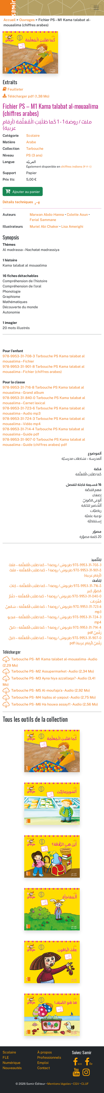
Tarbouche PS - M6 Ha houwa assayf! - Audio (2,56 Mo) (50, 704)
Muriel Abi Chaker (44, 226)
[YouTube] (76, 1075)
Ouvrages (27, 20)
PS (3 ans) (34, 155)
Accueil (9, 20)
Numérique (11, 1063)
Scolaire (33, 136)
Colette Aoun (77, 215)
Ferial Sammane (43, 220)
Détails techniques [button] (18, 202)
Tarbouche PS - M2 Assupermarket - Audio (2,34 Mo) (48, 671)
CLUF (85, 1083)
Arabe (31, 142)
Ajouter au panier (22, 191)
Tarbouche (34, 149)
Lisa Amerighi (72, 226)
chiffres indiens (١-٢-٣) (76, 166)
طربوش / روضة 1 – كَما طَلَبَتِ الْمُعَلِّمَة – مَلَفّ (55, 565)
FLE (6, 1057)
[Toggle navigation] (96, 7)
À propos (44, 1052)
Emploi (43, 1063)
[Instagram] (86, 1075)
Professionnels (49, 1057)
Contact (43, 1068)
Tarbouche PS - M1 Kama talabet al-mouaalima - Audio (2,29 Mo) (50, 662)
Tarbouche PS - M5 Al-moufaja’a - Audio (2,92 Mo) (46, 690)
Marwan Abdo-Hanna (47, 215)
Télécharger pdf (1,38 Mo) (26, 96)
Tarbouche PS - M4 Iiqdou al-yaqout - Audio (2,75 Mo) (49, 697)
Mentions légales (59, 1083)
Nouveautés (12, 1068)
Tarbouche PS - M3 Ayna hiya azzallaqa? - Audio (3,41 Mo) (49, 681)
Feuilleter (13, 89)
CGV (76, 1083)
